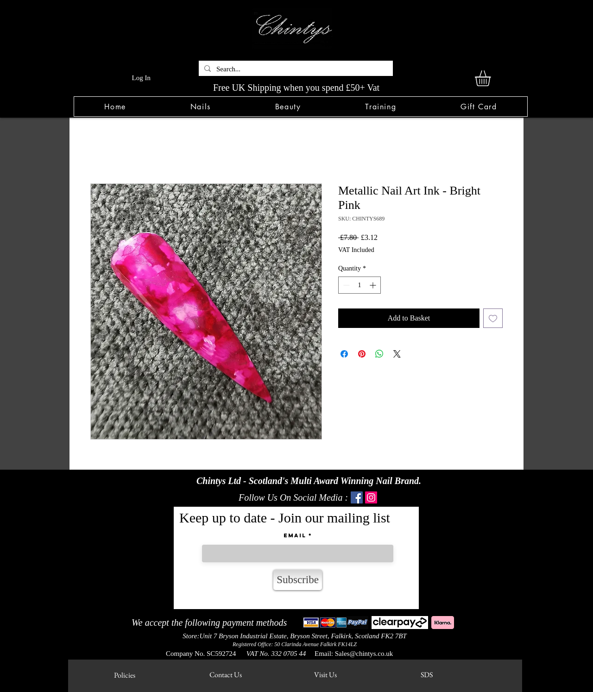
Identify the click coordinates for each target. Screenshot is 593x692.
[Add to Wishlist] (493, 318)
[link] (492, 78)
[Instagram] (371, 497)
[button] (200, 106)
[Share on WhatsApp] (379, 353)
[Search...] (294, 69)
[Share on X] (397, 353)
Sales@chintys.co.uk (364, 653)
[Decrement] (345, 285)
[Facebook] (357, 497)
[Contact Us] (225, 675)
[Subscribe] (297, 580)
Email (295, 535)
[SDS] (426, 675)
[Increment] (373, 285)
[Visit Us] (325, 675)
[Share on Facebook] (344, 353)
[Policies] (124, 675)
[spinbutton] (359, 285)
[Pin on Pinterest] (361, 353)
